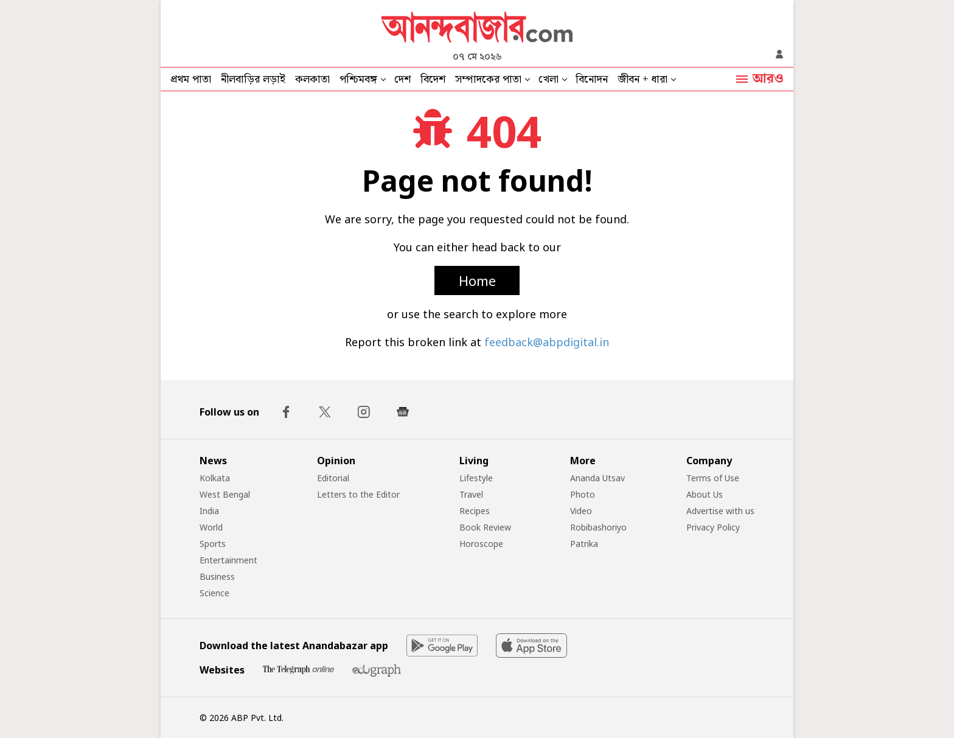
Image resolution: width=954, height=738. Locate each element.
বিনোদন (592, 79)
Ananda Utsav (597, 478)
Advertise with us (720, 511)
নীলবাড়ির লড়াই (253, 79)
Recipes (474, 511)
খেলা (548, 79)
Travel (471, 494)
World (211, 527)
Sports (213, 543)
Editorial (333, 478)
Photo (582, 494)
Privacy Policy (713, 527)
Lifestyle (476, 478)
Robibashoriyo (598, 527)
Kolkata (215, 478)
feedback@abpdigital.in (546, 342)
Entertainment (228, 560)
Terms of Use (712, 478)
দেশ (402, 79)
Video (581, 511)
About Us (704, 494)
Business (217, 576)
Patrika (584, 543)
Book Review (485, 527)
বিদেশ (432, 79)
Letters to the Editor (358, 494)
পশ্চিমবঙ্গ (358, 79)
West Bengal (225, 494)
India (209, 511)
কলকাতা (312, 79)
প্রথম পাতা (190, 79)
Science (214, 593)
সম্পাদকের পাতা (488, 79)
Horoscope (481, 543)
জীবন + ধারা (642, 79)
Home (477, 280)
